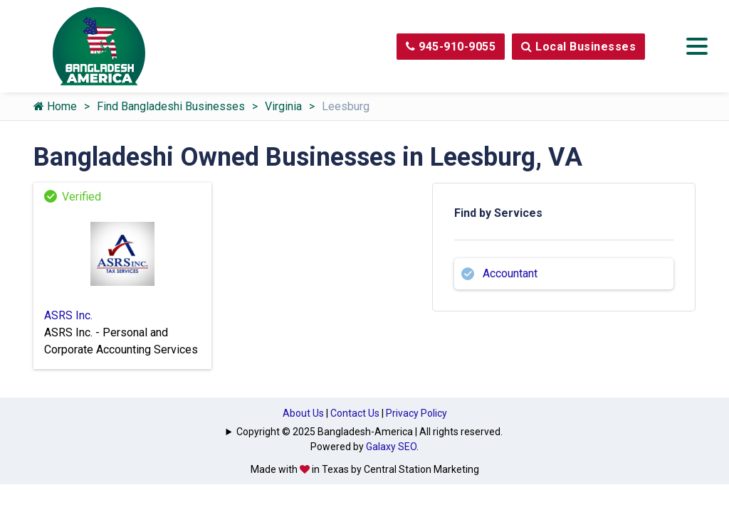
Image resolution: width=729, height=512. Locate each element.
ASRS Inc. (68, 315)
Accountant (510, 273)
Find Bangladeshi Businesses (171, 106)
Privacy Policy (416, 413)
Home (55, 106)
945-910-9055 (450, 46)
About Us (303, 413)
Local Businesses (578, 46)
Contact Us (354, 413)
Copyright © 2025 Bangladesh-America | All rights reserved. (369, 431)
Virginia (283, 106)
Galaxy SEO (391, 446)
